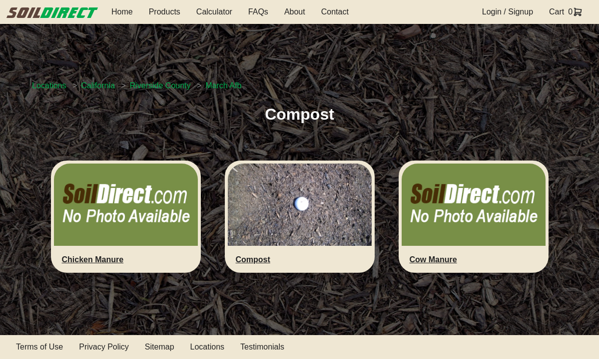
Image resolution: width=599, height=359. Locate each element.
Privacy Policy (104, 347)
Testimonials (262, 347)
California (98, 85)
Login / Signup (507, 11)
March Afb (223, 85)
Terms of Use (39, 347)
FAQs (258, 11)
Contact (335, 11)
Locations (49, 85)
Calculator (214, 11)
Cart (556, 11)
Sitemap (159, 347)
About (294, 11)
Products (164, 11)
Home (122, 11)
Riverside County (160, 85)
